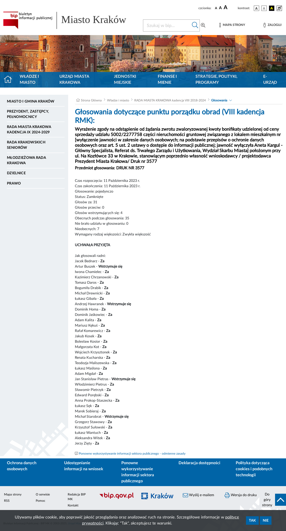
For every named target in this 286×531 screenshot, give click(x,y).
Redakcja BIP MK (77, 497)
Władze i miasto (29, 80)
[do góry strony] (272, 500)
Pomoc (40, 500)
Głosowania (219, 100)
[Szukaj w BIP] (167, 25)
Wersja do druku (241, 495)
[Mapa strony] (232, 25)
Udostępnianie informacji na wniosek (83, 466)
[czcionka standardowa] (216, 8)
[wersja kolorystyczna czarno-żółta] (271, 8)
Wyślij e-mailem (198, 495)
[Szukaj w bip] (195, 25)
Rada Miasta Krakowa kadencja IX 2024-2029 (29, 129)
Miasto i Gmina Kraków (31, 101)
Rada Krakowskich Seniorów (26, 145)
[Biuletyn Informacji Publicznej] (116, 498)
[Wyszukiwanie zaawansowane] (203, 25)
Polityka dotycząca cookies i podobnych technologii (254, 469)
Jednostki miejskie (125, 80)
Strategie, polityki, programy (216, 80)
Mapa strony (12, 494)
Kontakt (73, 505)
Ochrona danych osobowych (21, 466)
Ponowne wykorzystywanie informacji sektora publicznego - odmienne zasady (132, 453)
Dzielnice (16, 173)
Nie (266, 520)
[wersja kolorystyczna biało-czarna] (264, 8)
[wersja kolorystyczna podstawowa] (256, 8)
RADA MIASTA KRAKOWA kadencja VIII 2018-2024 (170, 100)
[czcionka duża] (230, 8)
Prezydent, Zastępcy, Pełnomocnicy (28, 114)
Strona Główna (91, 100)
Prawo (14, 183)
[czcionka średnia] (220, 8)
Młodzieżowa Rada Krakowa (26, 160)
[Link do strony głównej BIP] (70, 20)
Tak (252, 520)
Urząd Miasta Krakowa (74, 80)
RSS (7, 500)
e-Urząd (270, 80)
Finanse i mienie (167, 80)
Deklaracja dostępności (199, 463)
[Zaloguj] (272, 25)
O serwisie (43, 494)
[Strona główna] (9, 80)
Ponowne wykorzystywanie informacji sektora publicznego (137, 472)
